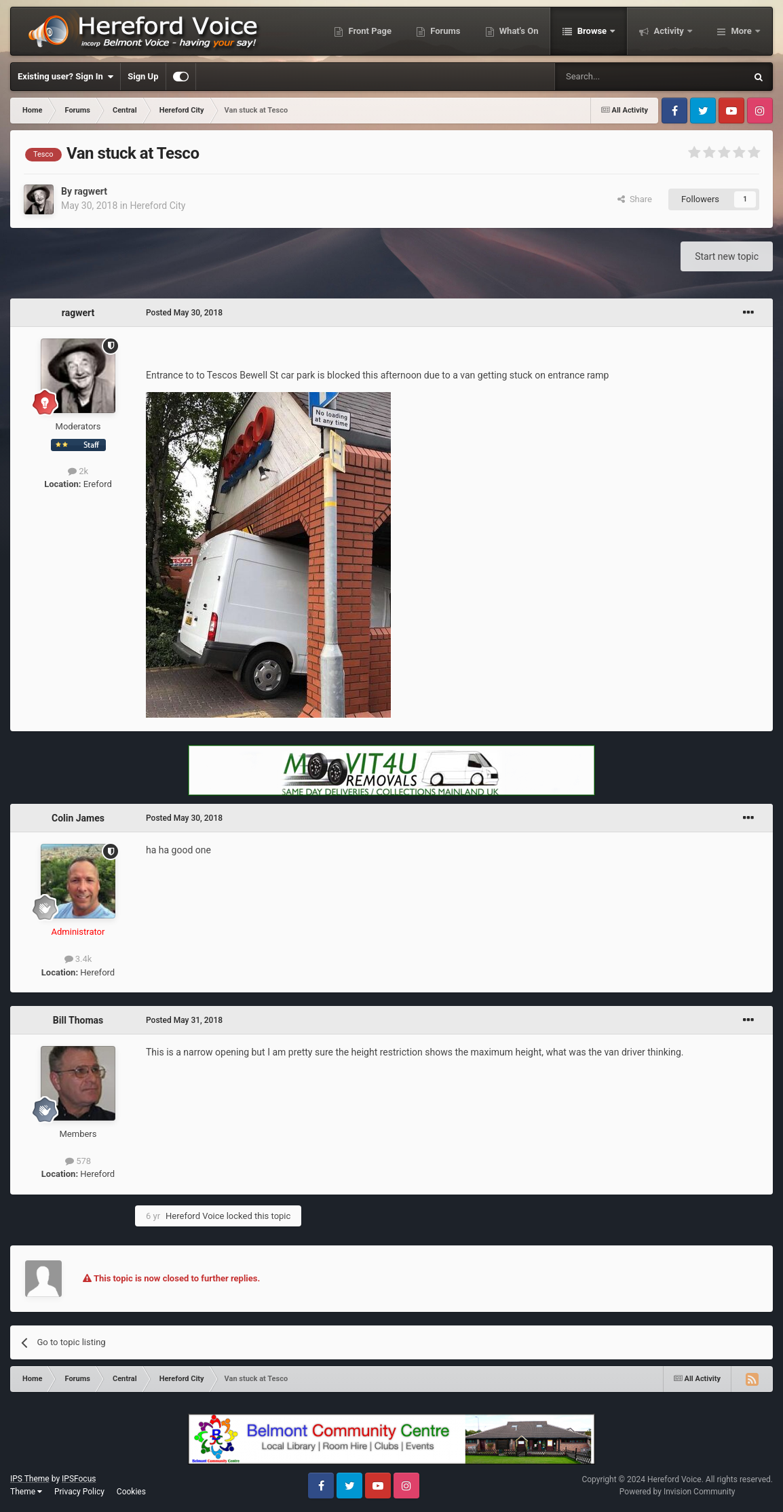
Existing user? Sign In (65, 76)
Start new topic (727, 256)
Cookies (131, 1491)
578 (78, 1161)
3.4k (78, 959)
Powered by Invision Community (677, 1491)
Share (634, 199)
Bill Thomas (78, 1020)
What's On (518, 31)
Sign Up (143, 76)
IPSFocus (79, 1479)
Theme (26, 1491)
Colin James (78, 818)
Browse (592, 31)
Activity (668, 31)
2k (78, 471)
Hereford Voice (195, 1216)
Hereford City (157, 205)
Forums (444, 31)
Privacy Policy (79, 1491)
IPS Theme (30, 1479)
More (741, 31)
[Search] (618, 76)
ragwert (90, 191)
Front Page (369, 31)
